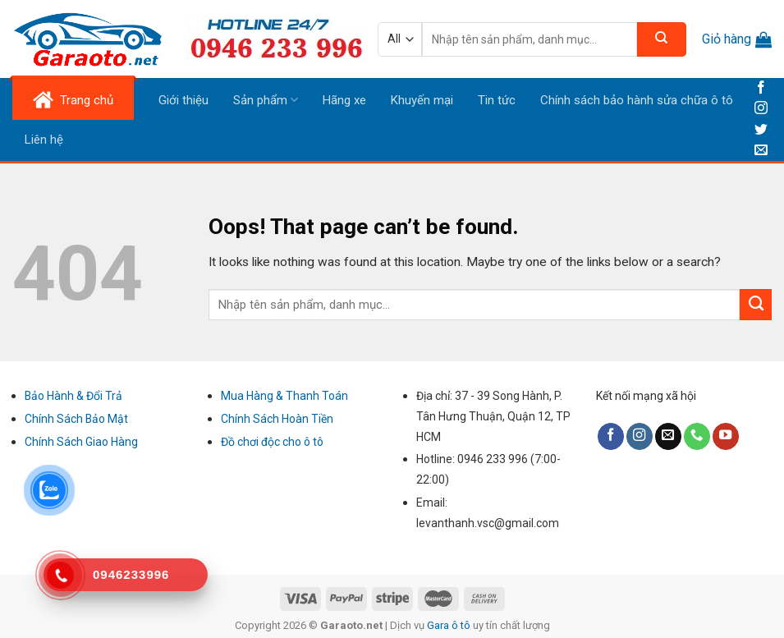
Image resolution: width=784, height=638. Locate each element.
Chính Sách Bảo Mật (76, 418)
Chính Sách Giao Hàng (81, 441)
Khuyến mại (422, 100)
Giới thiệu (183, 100)
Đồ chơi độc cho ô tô (272, 441)
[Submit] (756, 304)
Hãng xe (344, 100)
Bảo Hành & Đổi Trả (73, 395)
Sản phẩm (265, 100)
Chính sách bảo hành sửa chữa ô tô (636, 100)
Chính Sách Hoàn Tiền (277, 418)
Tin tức (497, 100)
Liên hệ (44, 139)
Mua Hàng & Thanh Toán (284, 395)
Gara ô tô (450, 625)
